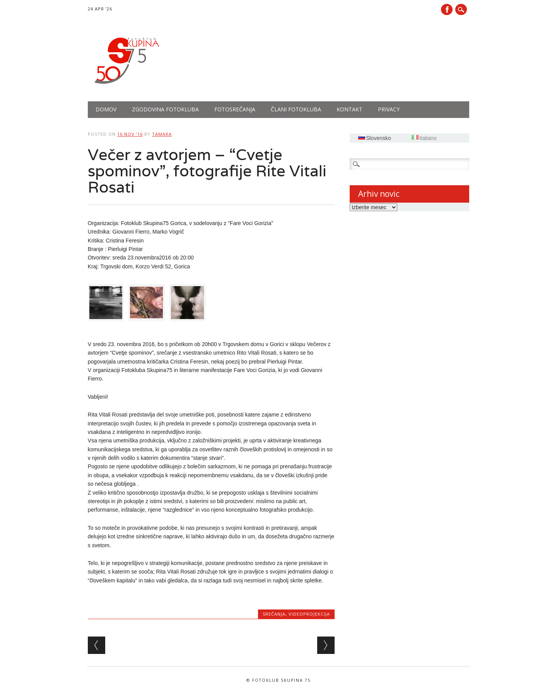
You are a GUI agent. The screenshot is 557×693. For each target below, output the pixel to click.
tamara (162, 134)
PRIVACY (389, 109)
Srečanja (274, 614)
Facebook (447, 9)
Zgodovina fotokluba (165, 109)
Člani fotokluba (296, 109)
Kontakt (349, 109)
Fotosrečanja (234, 109)
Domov (106, 109)
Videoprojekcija (309, 614)
